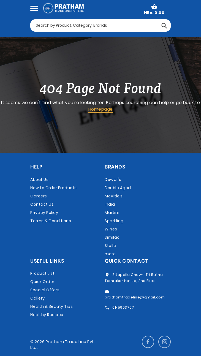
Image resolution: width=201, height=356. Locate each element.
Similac (112, 237)
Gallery (37, 298)
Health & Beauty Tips (51, 306)
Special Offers (44, 290)
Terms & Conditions (50, 221)
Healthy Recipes (46, 314)
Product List (42, 273)
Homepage (100, 109)
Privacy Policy (44, 212)
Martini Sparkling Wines (114, 221)
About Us (39, 179)
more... (112, 254)
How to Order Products (53, 188)
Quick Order (42, 281)
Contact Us (42, 204)
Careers (38, 196)
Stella (110, 245)
